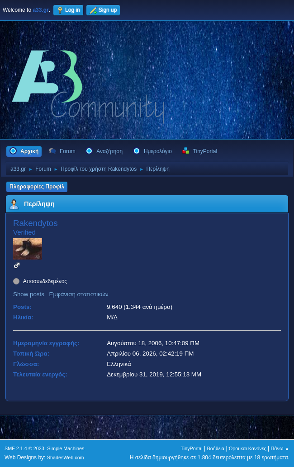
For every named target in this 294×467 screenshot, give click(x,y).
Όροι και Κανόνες (247, 448)
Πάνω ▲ (280, 448)
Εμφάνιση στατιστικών (79, 294)
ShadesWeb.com (65, 457)
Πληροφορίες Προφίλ (36, 186)
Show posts (28, 294)
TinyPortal (192, 448)
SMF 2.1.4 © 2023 (24, 448)
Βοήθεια (215, 448)
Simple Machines (65, 448)
